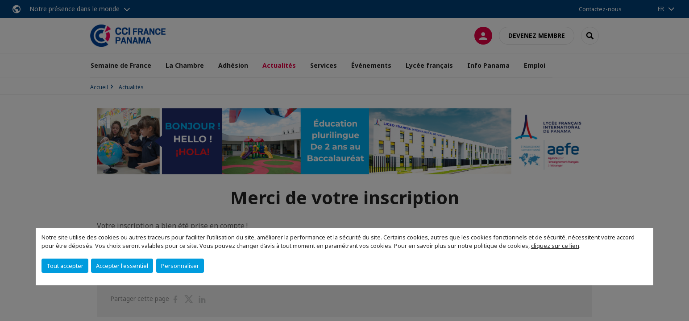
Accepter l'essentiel (122, 266)
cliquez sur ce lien (555, 246)
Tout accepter (64, 266)
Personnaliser (180, 266)
